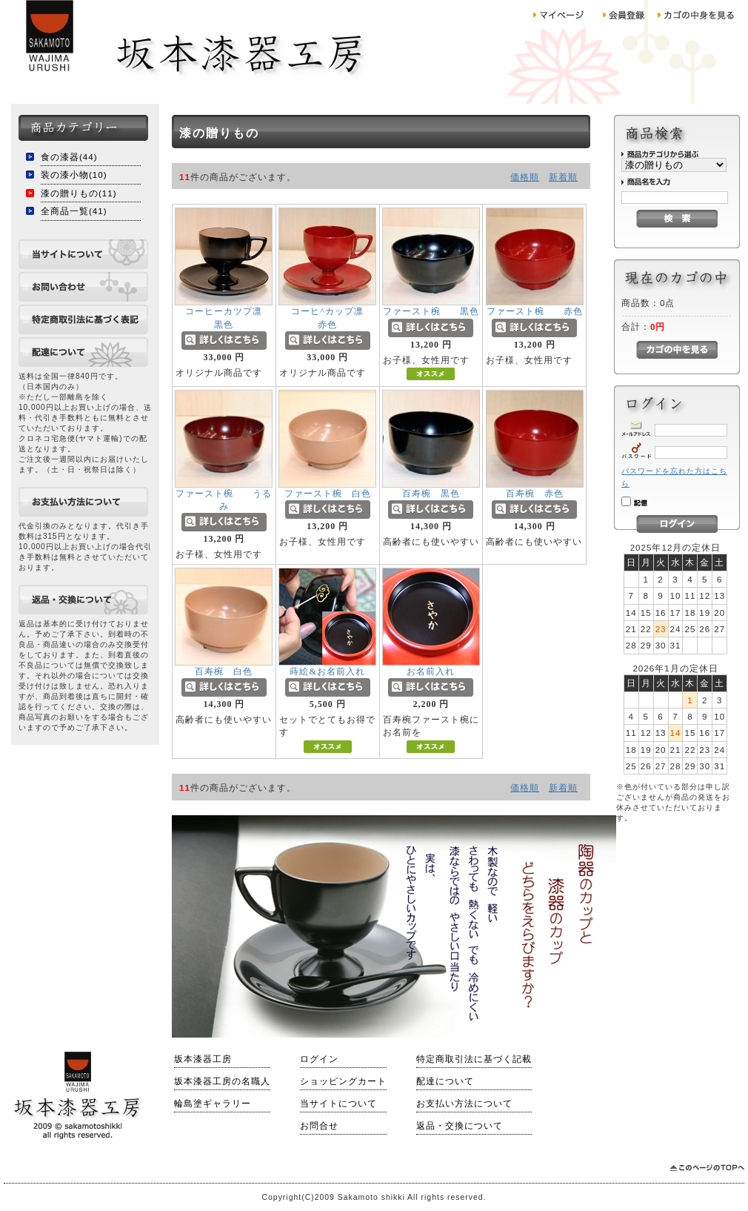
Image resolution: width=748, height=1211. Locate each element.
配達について (445, 1081)
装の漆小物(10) (74, 174)
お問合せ (319, 1126)
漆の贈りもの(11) (79, 193)
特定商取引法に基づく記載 (474, 1059)
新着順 (563, 177)
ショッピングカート (343, 1081)
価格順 (524, 177)
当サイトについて (338, 1103)
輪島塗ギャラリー (212, 1103)
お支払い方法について (464, 1103)
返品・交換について (459, 1126)
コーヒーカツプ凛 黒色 (238, 323)
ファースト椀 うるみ (224, 506)
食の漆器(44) (69, 157)
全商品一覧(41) (74, 211)
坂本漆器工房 (203, 1059)
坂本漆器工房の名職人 (222, 1081)
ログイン (319, 1059)
